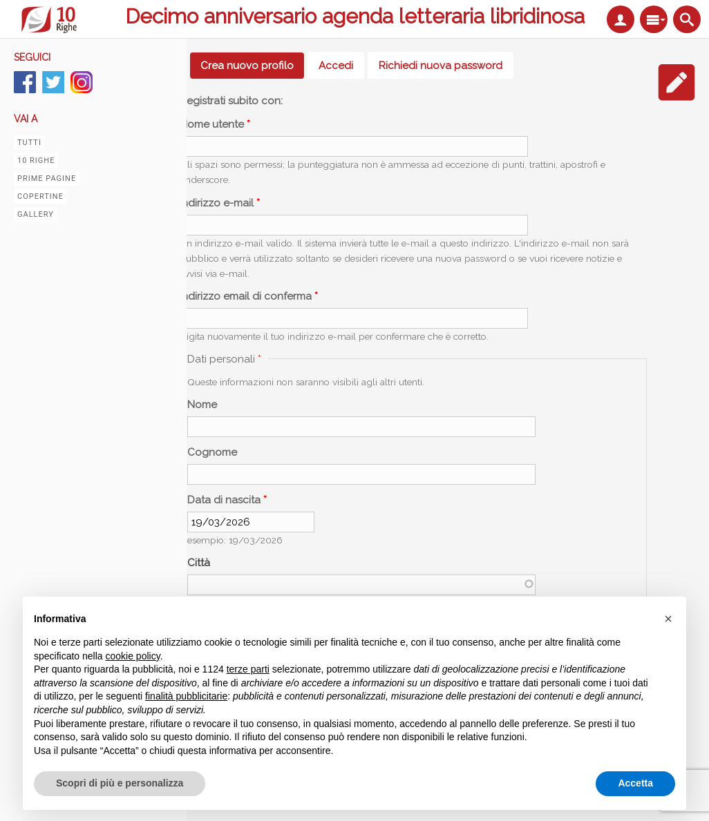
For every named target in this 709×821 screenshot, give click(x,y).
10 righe (36, 160)
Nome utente (215, 124)
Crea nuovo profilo (252, 65)
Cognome (212, 452)
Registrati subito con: (231, 101)
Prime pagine (46, 178)
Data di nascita (227, 500)
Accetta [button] (635, 783)
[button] (668, 619)
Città (198, 563)
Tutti (29, 142)
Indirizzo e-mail (220, 203)
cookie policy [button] (133, 655)
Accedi (336, 65)
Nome (202, 404)
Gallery (35, 214)
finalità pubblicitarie (186, 696)
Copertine (40, 196)
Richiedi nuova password (440, 65)
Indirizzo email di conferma (249, 296)
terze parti (248, 669)
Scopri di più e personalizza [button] (119, 783)
